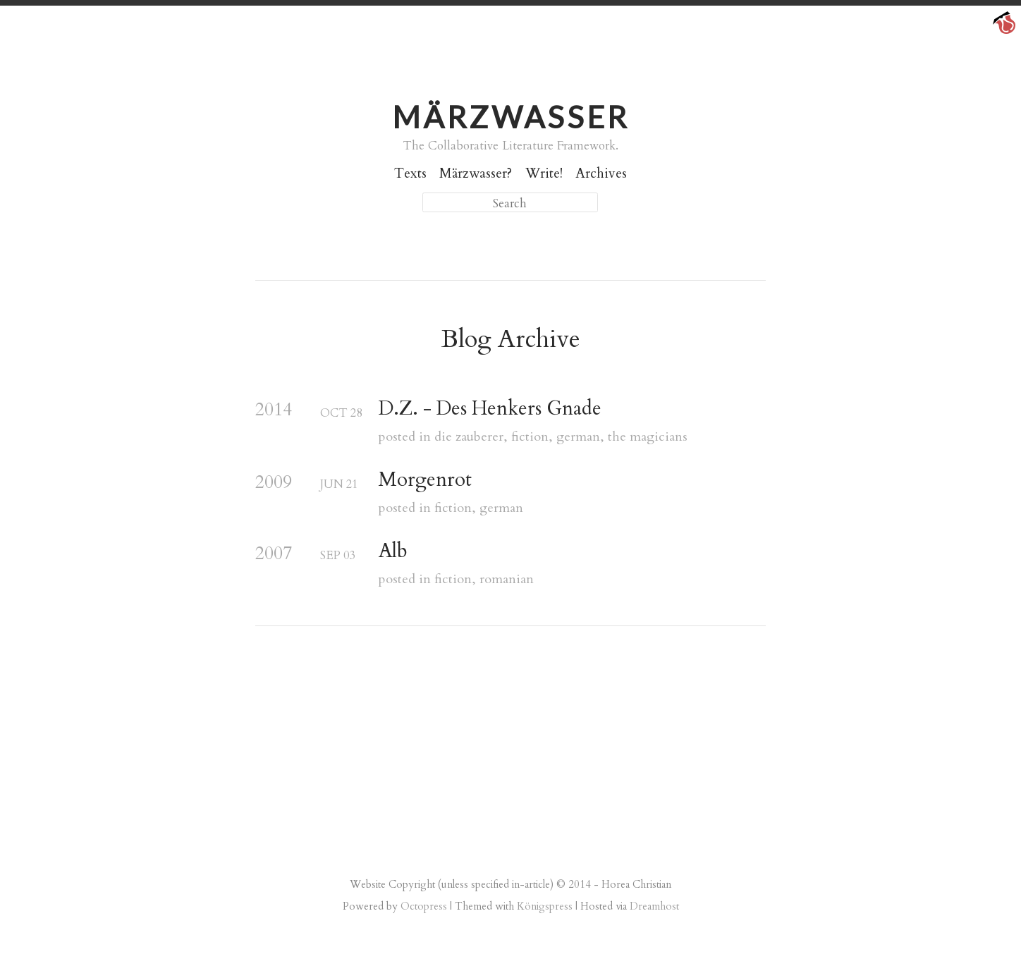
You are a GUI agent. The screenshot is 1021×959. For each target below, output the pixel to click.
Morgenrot (425, 480)
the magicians (647, 437)
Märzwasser (510, 117)
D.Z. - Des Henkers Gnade (490, 409)
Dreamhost (654, 906)
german (578, 437)
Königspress (545, 906)
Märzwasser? (475, 173)
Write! (544, 173)
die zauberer (468, 437)
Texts (410, 173)
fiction (530, 437)
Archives (601, 173)
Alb (393, 551)
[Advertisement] (510, 753)
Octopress (424, 906)
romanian (506, 579)
